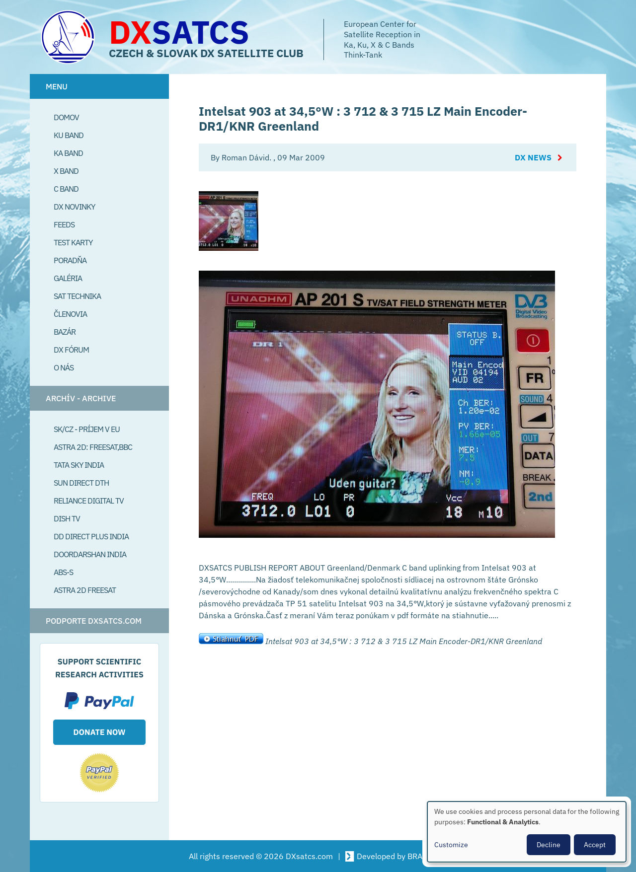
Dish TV (67, 518)
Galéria (68, 278)
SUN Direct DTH (81, 483)
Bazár (65, 332)
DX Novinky (74, 207)
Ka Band (68, 153)
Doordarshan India (90, 554)
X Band (66, 171)
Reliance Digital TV (89, 501)
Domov (66, 117)
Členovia (70, 314)
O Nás (64, 367)
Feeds (64, 224)
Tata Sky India (79, 465)
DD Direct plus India (91, 536)
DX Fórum (71, 350)
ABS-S (63, 572)
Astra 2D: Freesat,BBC (93, 447)
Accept (595, 844)
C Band (66, 189)
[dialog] (526, 831)
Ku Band (68, 135)
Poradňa (70, 260)
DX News (533, 157)
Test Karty (73, 242)
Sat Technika (77, 296)
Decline (548, 844)
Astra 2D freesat (85, 590)
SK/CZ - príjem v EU (87, 429)
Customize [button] (451, 844)
